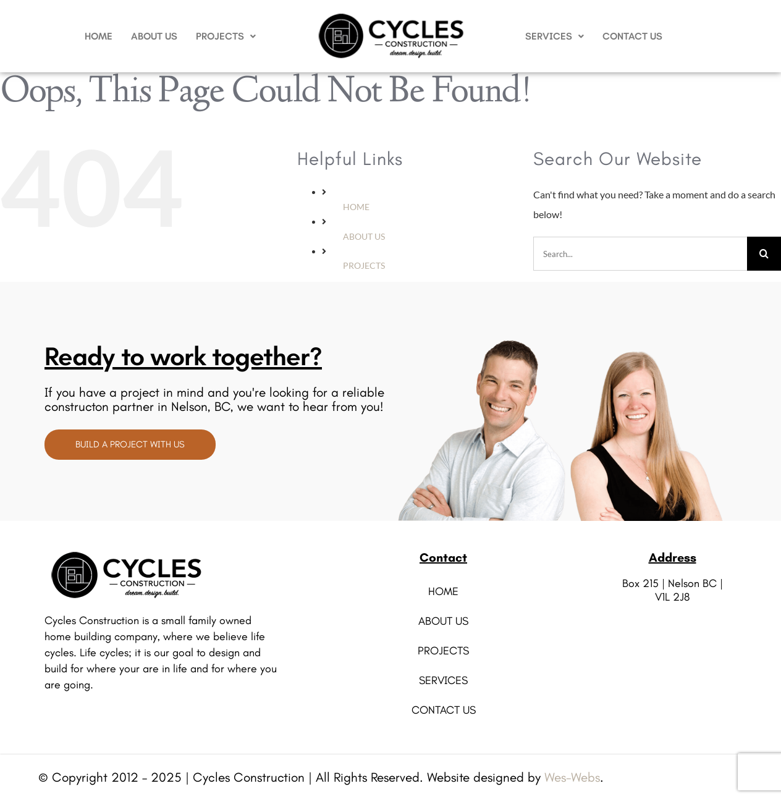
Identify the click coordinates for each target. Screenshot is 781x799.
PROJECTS (226, 36)
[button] (226, 36)
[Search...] (640, 254)
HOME (98, 36)
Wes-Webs (572, 777)
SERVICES (554, 36)
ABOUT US (154, 36)
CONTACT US (632, 36)
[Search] (764, 254)
